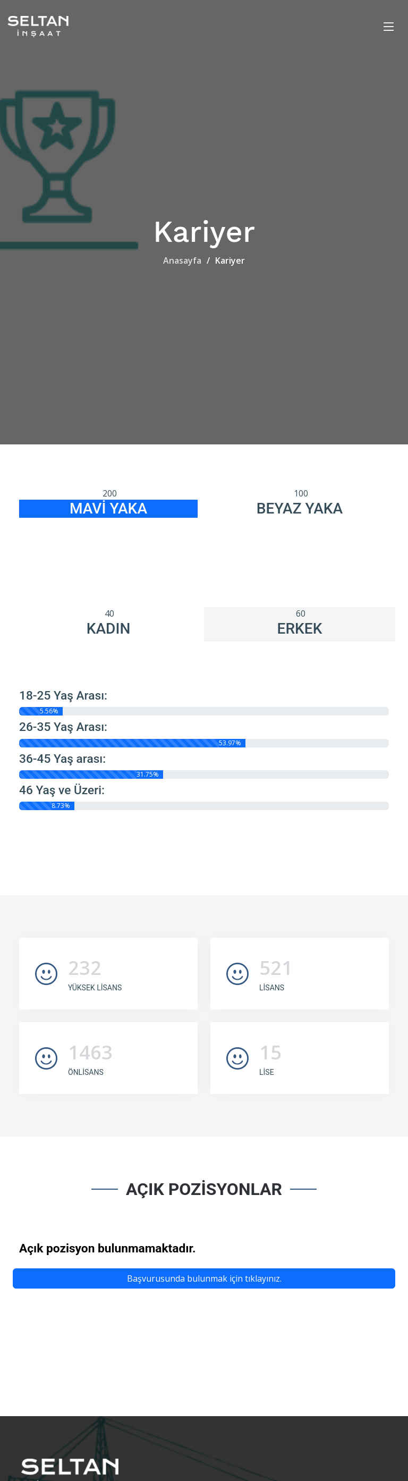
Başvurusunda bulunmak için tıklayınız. (204, 1278)
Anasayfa (182, 260)
